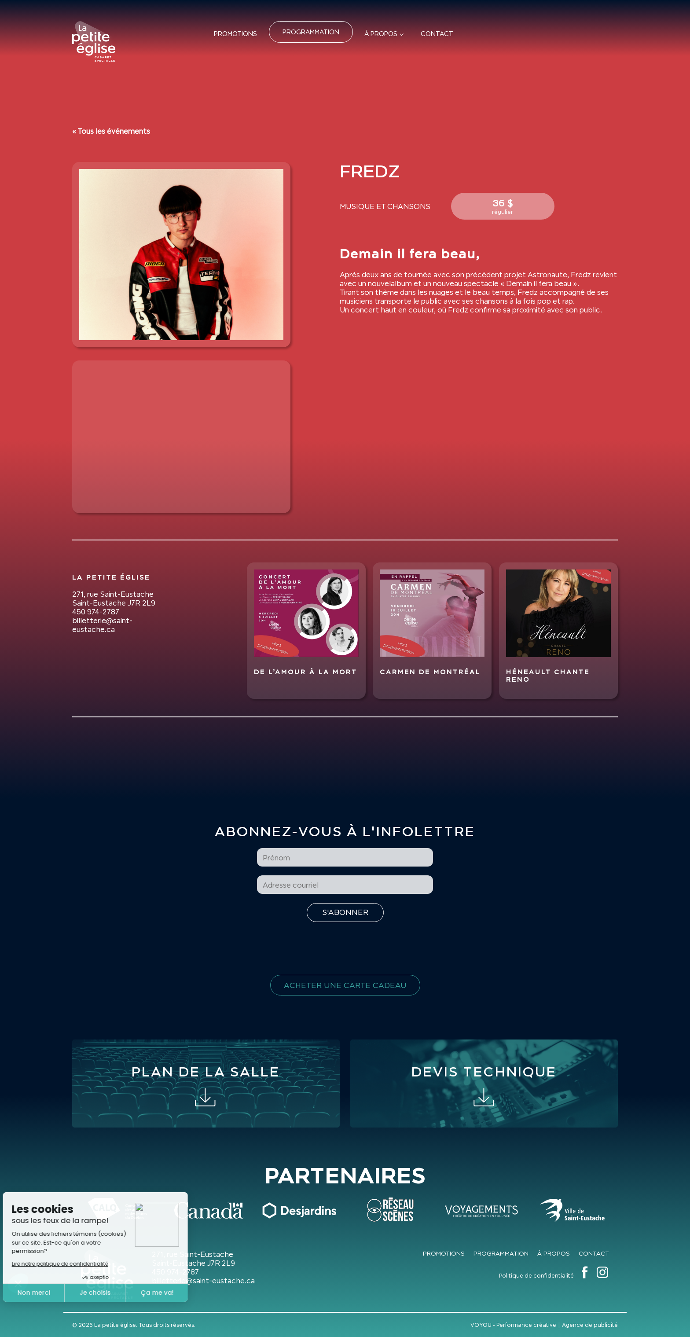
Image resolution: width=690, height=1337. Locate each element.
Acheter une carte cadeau (345, 985)
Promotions (235, 33)
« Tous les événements (111, 131)
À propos (380, 33)
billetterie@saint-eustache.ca (102, 625)
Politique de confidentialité (536, 1275)
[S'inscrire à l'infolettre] (345, 912)
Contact (437, 33)
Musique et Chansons (385, 206)
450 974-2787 (95, 611)
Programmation (311, 32)
